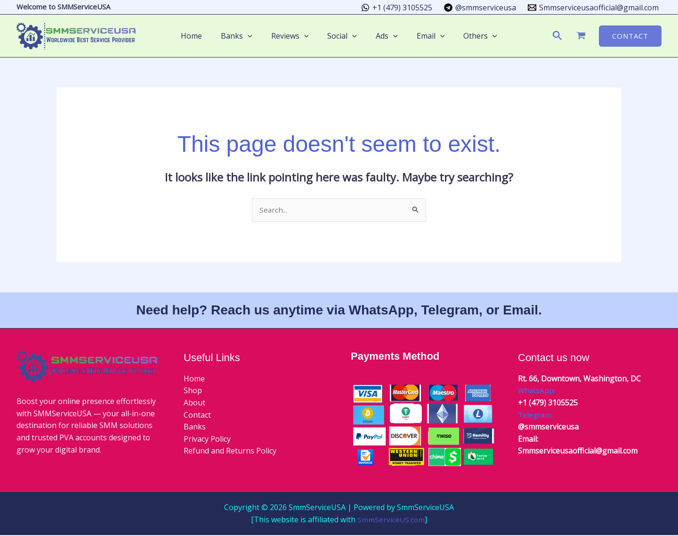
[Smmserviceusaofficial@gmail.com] (593, 7)
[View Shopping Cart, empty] (580, 36)
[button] (255, 36)
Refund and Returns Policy (230, 451)
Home (202, 36)
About (194, 403)
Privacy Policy (207, 439)
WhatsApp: (537, 391)
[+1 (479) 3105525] (397, 7)
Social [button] (342, 36)
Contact (197, 415)
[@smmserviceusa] (480, 7)
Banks (195, 427)
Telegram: (536, 415)
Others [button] (469, 36)
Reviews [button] (294, 36)
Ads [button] (383, 36)
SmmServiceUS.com (391, 520)
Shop (193, 391)
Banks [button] (244, 36)
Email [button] (423, 36)
